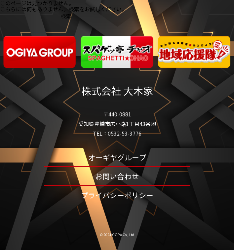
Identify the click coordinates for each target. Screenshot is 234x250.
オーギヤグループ (117, 157)
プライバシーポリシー (117, 194)
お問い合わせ (117, 176)
